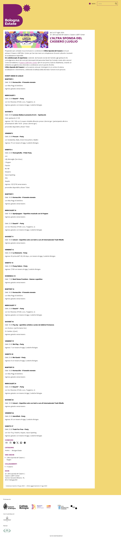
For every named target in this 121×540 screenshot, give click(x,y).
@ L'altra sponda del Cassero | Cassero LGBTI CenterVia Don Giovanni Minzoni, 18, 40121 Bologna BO (15, 477)
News (93, 4)
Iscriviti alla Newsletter (56, 536)
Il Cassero (10, 467)
